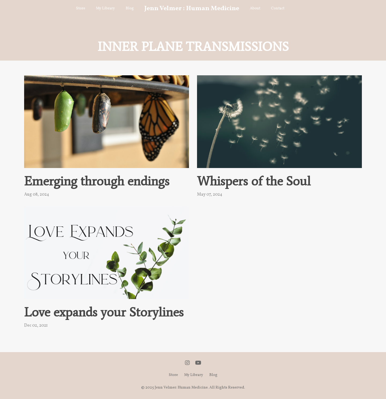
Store (80, 8)
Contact (277, 8)
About (255, 8)
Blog (130, 8)
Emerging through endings (96, 181)
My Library (105, 8)
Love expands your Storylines (104, 312)
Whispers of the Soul (254, 181)
